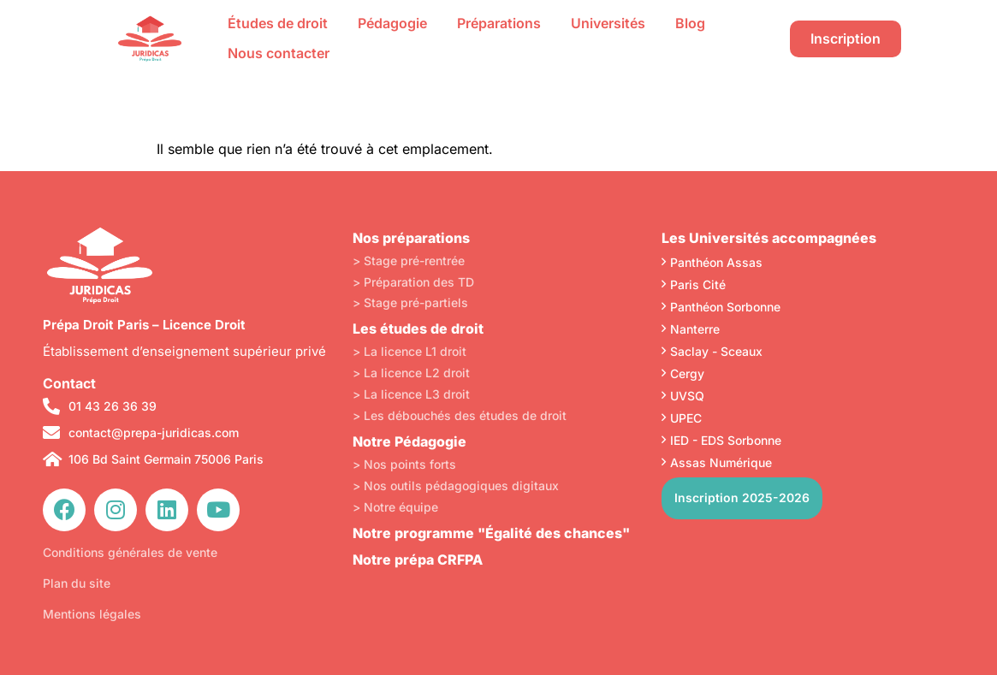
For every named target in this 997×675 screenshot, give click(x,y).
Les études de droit (418, 328)
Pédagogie (392, 23)
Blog (690, 23)
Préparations (499, 23)
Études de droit (278, 23)
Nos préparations (411, 237)
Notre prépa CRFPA (418, 559)
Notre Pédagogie (409, 441)
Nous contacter (278, 53)
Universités (608, 23)
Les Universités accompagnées (769, 237)
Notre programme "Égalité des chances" (491, 533)
